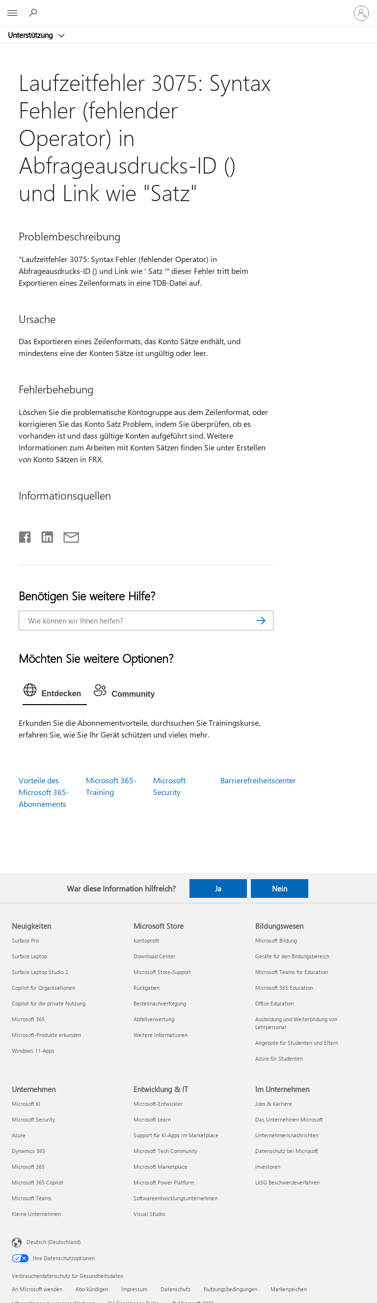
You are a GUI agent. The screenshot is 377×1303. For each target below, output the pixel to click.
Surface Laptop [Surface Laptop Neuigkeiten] (29, 956)
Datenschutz (175, 1289)
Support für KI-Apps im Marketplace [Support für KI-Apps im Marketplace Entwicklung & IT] (176, 1135)
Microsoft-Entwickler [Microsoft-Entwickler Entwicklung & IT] (158, 1103)
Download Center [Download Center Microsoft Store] (154, 956)
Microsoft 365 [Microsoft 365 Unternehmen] (28, 1166)
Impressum (134, 1289)
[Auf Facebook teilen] (25, 535)
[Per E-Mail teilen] (66, 535)
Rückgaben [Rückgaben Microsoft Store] (147, 987)
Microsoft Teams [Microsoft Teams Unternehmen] (32, 1198)
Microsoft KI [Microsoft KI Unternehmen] (26, 1103)
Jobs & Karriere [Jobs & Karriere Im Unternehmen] (273, 1103)
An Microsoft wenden (37, 1289)
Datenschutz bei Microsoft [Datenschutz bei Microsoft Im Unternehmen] (286, 1151)
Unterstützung (31, 35)
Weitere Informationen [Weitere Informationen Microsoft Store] (161, 1034)
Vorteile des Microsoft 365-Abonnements (44, 792)
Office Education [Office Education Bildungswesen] (274, 1003)
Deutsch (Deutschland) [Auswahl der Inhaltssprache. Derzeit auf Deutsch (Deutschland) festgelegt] (54, 1241)
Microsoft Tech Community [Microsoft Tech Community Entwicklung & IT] (165, 1151)
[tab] (55, 692)
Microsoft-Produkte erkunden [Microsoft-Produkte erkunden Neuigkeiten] (46, 1034)
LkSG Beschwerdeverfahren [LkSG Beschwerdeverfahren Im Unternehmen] (287, 1182)
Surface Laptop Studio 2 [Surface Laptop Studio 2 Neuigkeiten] (40, 972)
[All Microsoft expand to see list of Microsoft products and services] (12, 13)
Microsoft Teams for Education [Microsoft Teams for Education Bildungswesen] (291, 972)
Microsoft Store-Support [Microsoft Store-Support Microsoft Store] (162, 972)
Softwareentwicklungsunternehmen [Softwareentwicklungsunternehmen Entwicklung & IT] (175, 1198)
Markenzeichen (288, 1289)
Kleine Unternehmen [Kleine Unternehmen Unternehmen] (36, 1213)
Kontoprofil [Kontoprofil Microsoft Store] (147, 940)
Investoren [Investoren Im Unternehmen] (267, 1166)
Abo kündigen (92, 1289)
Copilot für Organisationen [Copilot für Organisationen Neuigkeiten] (43, 987)
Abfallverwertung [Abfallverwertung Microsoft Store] (154, 1019)
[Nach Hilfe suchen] (34, 13)
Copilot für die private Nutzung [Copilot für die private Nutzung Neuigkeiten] (48, 1003)
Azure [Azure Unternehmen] (19, 1135)
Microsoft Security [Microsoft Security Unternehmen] (33, 1119)
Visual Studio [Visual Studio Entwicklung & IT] (149, 1213)
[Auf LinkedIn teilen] (43, 535)
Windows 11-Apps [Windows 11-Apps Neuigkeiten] (33, 1050)
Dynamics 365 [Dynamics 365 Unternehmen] (28, 1151)
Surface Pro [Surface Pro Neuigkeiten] (25, 940)
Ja (218, 888)
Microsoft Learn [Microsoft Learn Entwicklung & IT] (152, 1119)
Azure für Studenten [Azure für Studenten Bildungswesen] (279, 1058)
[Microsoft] (188, 7)
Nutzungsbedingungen (230, 1289)
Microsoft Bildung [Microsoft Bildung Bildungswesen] (276, 940)
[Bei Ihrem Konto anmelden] (361, 13)
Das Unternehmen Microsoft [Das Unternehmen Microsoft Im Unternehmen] (289, 1119)
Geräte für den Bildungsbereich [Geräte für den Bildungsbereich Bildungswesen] (292, 956)
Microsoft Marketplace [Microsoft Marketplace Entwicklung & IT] (161, 1166)
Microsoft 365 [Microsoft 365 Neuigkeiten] (28, 1019)
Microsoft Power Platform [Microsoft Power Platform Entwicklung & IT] (164, 1182)
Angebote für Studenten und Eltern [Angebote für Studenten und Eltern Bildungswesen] (296, 1042)
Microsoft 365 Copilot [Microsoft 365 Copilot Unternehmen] (37, 1182)
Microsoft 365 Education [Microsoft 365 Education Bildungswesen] (284, 987)
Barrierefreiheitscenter (258, 780)
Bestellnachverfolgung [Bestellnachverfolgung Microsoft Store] (160, 1003)
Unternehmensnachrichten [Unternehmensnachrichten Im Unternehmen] (287, 1135)
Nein (279, 888)
